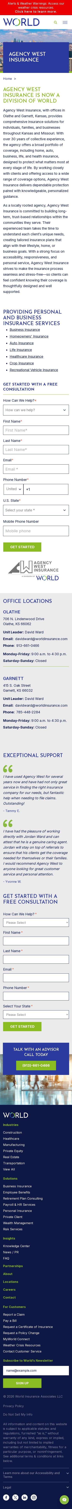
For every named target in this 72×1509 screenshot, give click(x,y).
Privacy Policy (13, 1406)
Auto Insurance (22, 343)
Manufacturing (14, 1145)
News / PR (11, 1252)
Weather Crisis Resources (22, 1345)
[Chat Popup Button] (64, 1499)
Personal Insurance (17, 1211)
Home (7, 78)
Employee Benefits (16, 1192)
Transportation (14, 1163)
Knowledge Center (16, 1246)
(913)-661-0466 (36, 1065)
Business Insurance (17, 1186)
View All (9, 1169)
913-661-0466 (21, 645)
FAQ (6, 1258)
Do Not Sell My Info (17, 1414)
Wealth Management (18, 1223)
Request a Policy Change (21, 1333)
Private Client (12, 1217)
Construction (12, 1132)
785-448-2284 (21, 712)
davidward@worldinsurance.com (35, 638)
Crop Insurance (22, 363)
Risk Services (12, 1229)
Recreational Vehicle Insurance (34, 370)
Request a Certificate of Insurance (28, 1327)
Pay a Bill (10, 1321)
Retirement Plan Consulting (23, 1198)
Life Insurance (21, 350)
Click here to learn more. (36, 11)
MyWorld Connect (16, 1339)
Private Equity (13, 1151)
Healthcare (11, 1139)
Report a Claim (14, 1314)
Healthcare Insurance (26, 356)
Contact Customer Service (22, 1351)
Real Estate (11, 1157)
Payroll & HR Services (19, 1205)
